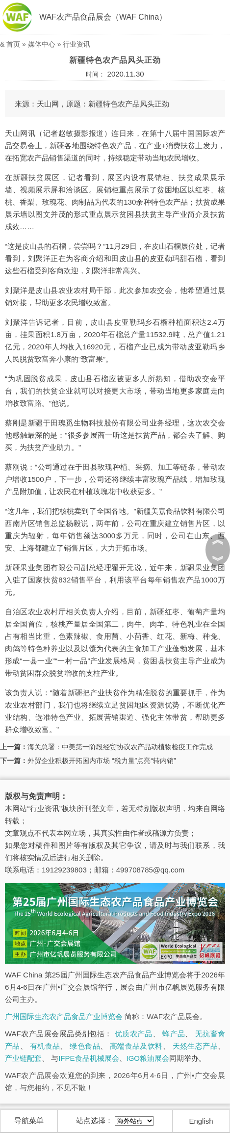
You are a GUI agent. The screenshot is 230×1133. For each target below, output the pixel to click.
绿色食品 (85, 1046)
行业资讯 (76, 44)
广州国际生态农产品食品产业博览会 (64, 1016)
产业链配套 (23, 1058)
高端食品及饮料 (136, 1046)
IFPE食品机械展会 (88, 1058)
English (201, 1121)
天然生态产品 (195, 1046)
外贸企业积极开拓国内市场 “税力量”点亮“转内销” (101, 760)
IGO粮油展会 (148, 1058)
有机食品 (45, 1046)
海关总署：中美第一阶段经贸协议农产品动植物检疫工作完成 (120, 747)
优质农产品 (134, 1033)
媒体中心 (41, 44)
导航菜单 (29, 1120)
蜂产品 (173, 1033)
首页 (13, 44)
